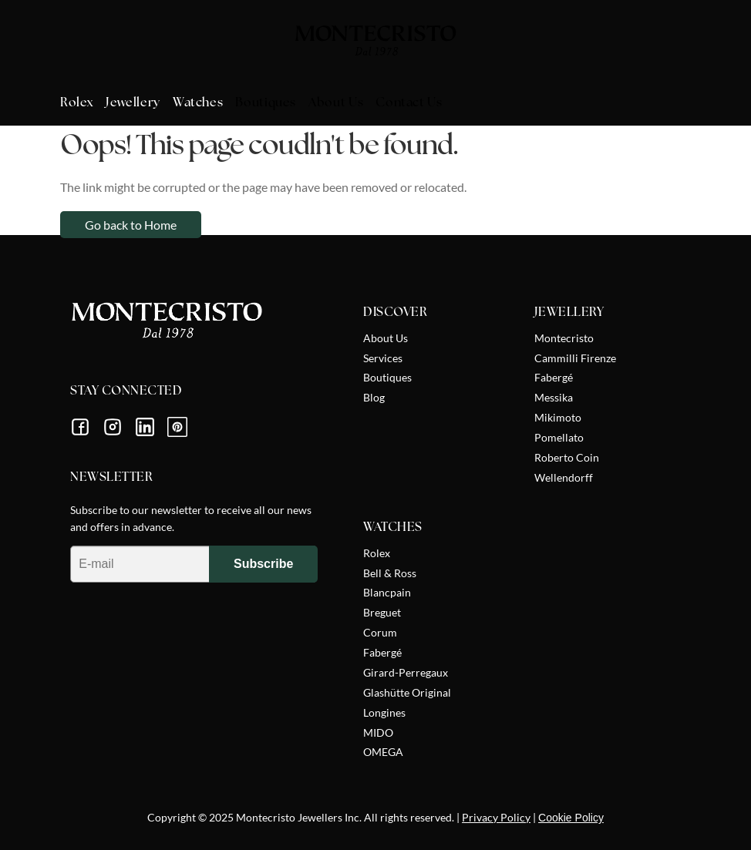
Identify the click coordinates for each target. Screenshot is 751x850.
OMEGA (383, 751)
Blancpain (387, 592)
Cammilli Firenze (575, 358)
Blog (374, 397)
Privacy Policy (496, 817)
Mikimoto (557, 417)
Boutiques (387, 377)
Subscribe (263, 563)
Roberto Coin (566, 457)
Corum (380, 632)
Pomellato (559, 437)
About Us (385, 337)
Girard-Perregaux (405, 672)
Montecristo (564, 337)
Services (382, 358)
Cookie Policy (571, 817)
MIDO (378, 732)
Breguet (382, 612)
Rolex (376, 552)
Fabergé (553, 377)
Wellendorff (563, 477)
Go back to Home (131, 224)
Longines (384, 712)
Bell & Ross (389, 573)
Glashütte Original (407, 692)
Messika (553, 397)
